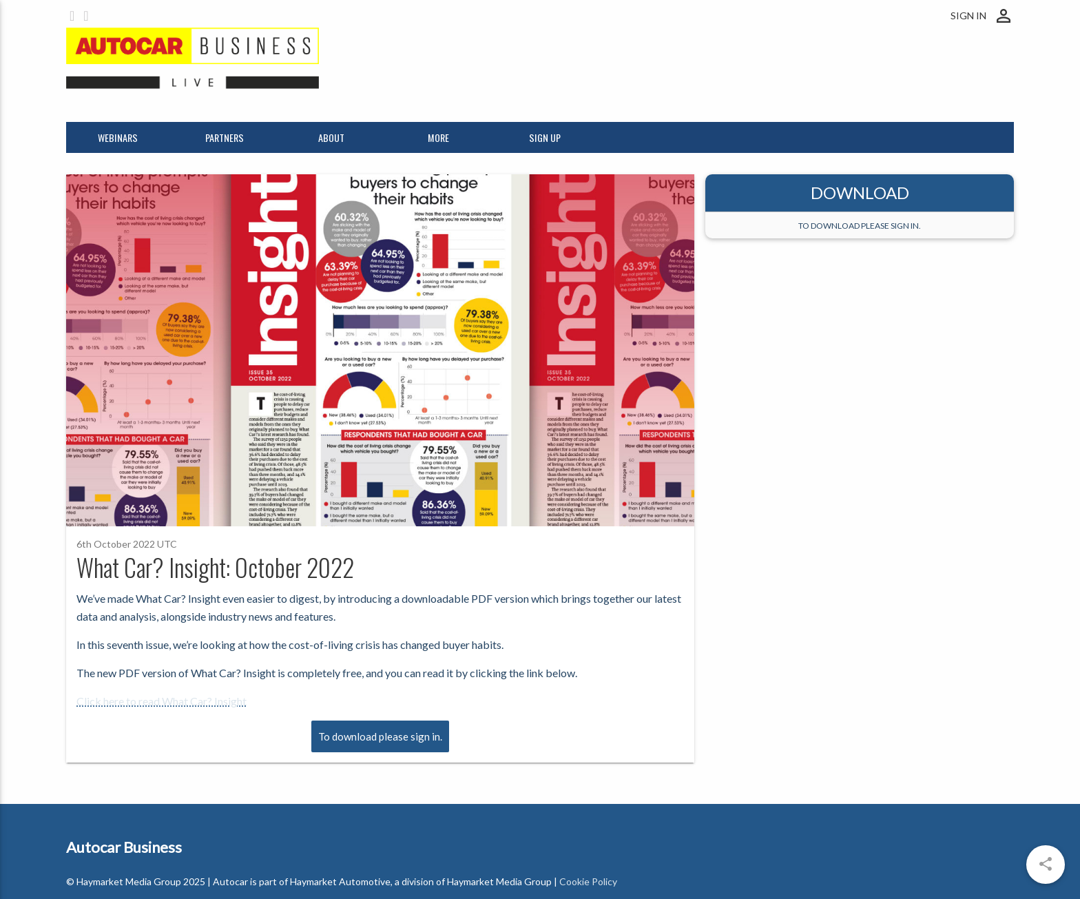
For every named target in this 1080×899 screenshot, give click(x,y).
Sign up (545, 137)
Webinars (118, 137)
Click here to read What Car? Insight (161, 700)
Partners (224, 137)
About (331, 137)
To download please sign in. (380, 736)
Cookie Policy (588, 881)
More (438, 137)
